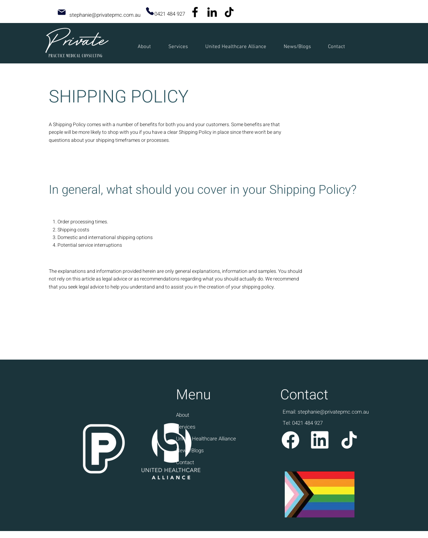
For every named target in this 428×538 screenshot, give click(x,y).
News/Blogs (190, 450)
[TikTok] (229, 12)
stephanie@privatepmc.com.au (104, 15)
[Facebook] (195, 12)
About (182, 415)
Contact (185, 462)
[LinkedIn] (212, 12)
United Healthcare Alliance (206, 439)
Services (186, 427)
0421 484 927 (169, 14)
